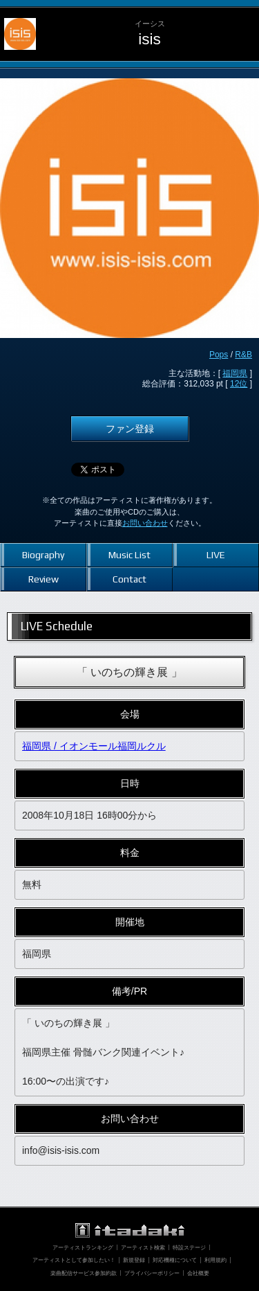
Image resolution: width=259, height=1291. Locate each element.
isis (149, 39)
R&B (243, 354)
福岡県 (234, 373)
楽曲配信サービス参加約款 (83, 1273)
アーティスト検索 (143, 1247)
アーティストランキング (82, 1247)
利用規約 (215, 1259)
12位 (238, 384)
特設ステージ (189, 1247)
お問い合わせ (145, 523)
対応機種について (175, 1259)
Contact (129, 579)
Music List (129, 554)
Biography (43, 554)
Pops (218, 354)
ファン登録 (130, 428)
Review (43, 579)
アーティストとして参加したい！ (73, 1259)
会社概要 (198, 1273)
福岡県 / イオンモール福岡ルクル (94, 745)
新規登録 (134, 1259)
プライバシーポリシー (152, 1273)
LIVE (216, 554)
